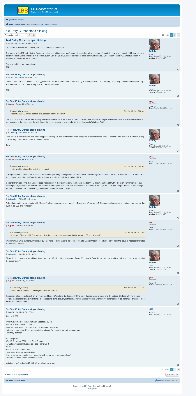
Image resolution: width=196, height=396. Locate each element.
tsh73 (151, 309)
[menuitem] (20, 19)
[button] (178, 35)
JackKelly (152, 51)
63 (154, 54)
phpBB (84, 386)
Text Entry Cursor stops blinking (25, 31)
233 (155, 106)
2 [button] (174, 35)
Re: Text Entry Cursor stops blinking (25, 74)
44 (154, 312)
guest (151, 101)
